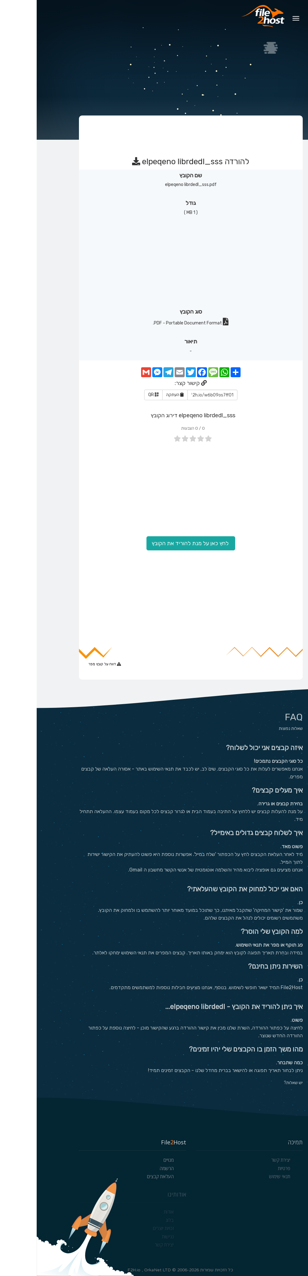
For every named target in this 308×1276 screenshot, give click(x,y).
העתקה (138, 394)
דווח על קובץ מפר (66, 664)
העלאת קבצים (123, 1176)
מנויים (132, 1160)
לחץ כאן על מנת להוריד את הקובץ (154, 543)
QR (117, 394)
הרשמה (130, 1168)
